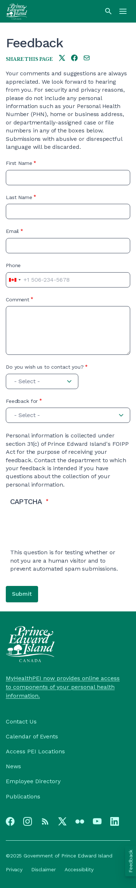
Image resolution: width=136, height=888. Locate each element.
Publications (23, 796)
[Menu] (123, 11)
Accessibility (79, 869)
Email (12, 231)
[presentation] (65, 534)
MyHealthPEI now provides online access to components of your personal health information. (63, 687)
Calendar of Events (32, 736)
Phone (13, 265)
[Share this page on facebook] (74, 58)
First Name (19, 163)
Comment (17, 299)
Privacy (14, 869)
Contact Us (21, 721)
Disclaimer (43, 869)
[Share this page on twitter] (62, 58)
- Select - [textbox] (27, 381)
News (13, 766)
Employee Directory (33, 781)
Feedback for (22, 401)
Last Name (19, 197)
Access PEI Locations (35, 751)
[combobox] (14, 280)
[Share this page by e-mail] (86, 58)
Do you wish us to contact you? (45, 367)
